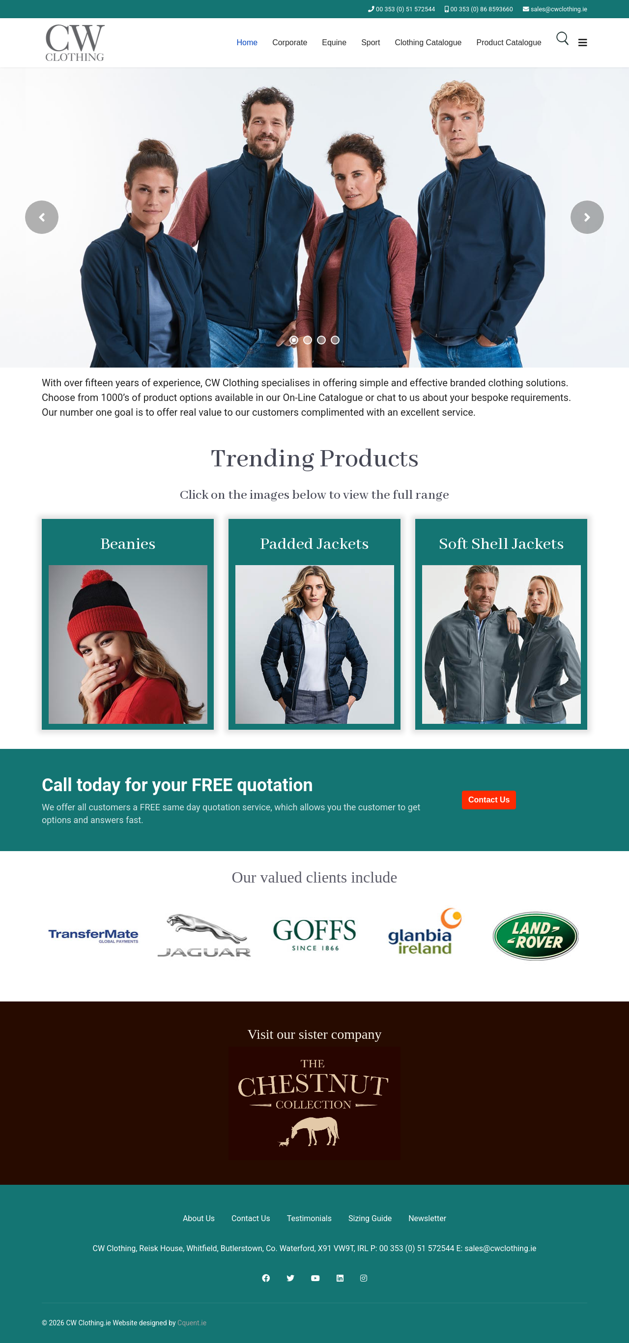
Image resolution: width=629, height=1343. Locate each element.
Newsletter (427, 1218)
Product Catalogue (509, 42)
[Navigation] (582, 42)
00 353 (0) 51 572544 (405, 9)
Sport (370, 42)
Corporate (289, 42)
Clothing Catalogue (428, 42)
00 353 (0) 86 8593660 (482, 9)
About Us (199, 1218)
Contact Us (489, 800)
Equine (334, 42)
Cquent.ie (191, 1323)
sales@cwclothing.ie (559, 9)
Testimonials (309, 1218)
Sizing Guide (370, 1218)
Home (246, 42)
